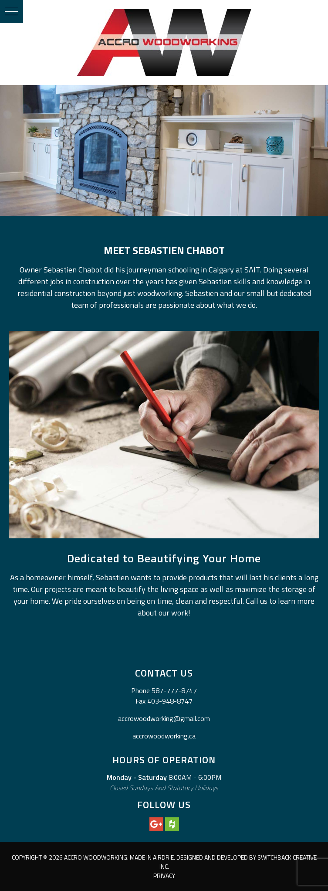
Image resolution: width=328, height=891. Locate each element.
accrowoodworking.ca (164, 736)
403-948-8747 (170, 701)
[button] (11, 11)
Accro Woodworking (164, 42)
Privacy (164, 875)
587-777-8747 (174, 690)
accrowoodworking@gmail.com (164, 718)
